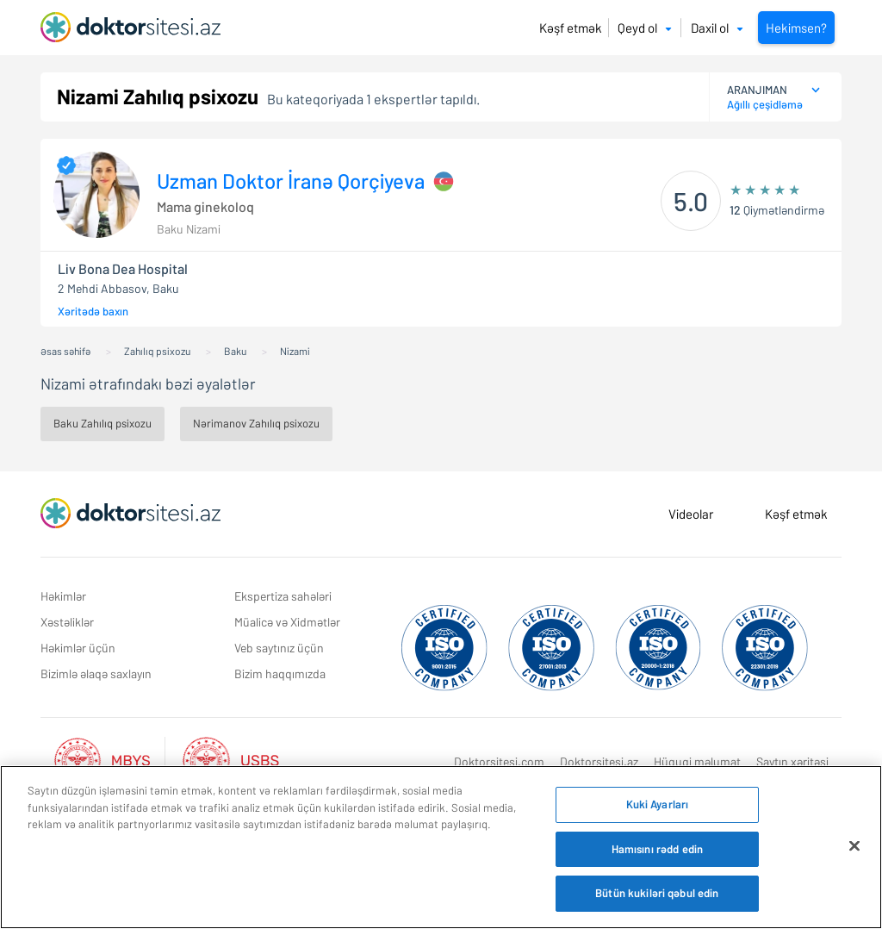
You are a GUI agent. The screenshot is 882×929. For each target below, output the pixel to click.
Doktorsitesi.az (599, 761)
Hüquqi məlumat (697, 761)
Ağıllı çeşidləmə (765, 104)
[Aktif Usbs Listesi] (231, 759)
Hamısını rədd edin (657, 849)
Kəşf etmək (570, 27)
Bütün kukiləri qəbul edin (656, 893)
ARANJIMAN (757, 89)
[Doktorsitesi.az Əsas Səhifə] (130, 513)
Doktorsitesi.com (499, 761)
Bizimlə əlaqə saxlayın (96, 673)
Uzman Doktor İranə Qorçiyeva (291, 181)
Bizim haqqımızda (280, 673)
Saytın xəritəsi (792, 761)
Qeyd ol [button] (645, 27)
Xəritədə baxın (93, 311)
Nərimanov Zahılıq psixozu (256, 423)
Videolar (690, 513)
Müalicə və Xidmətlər (287, 621)
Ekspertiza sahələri (283, 596)
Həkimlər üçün (77, 647)
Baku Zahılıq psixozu (102, 423)
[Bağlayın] (854, 846)
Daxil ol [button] (717, 27)
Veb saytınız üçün (279, 647)
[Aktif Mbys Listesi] (110, 759)
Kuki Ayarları (657, 804)
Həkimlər (63, 596)
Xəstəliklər (67, 621)
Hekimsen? (796, 27)
